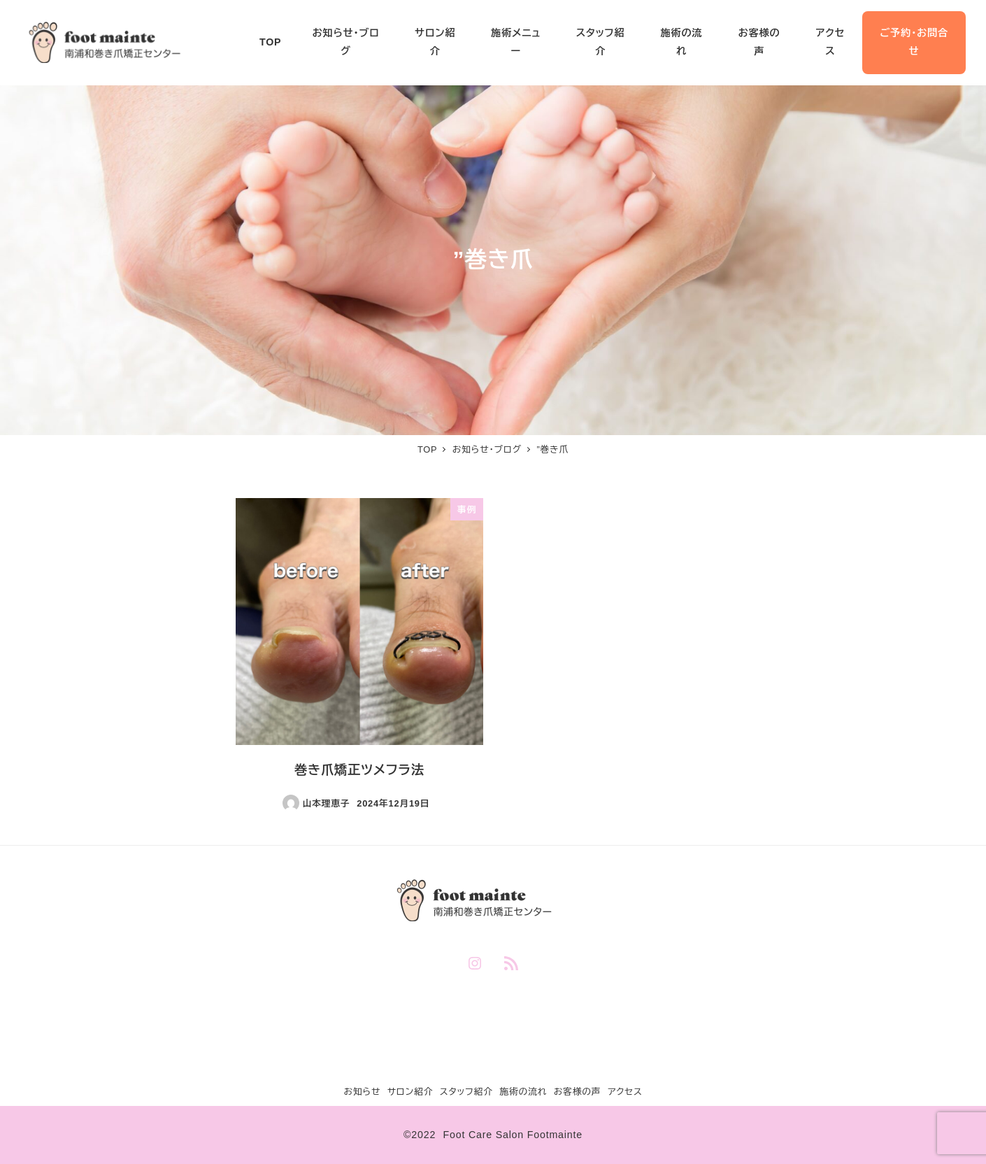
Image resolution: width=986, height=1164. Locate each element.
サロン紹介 (410, 1091)
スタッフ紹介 (466, 1091)
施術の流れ (523, 1091)
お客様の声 (577, 1091)
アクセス (625, 1091)
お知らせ (361, 1091)
